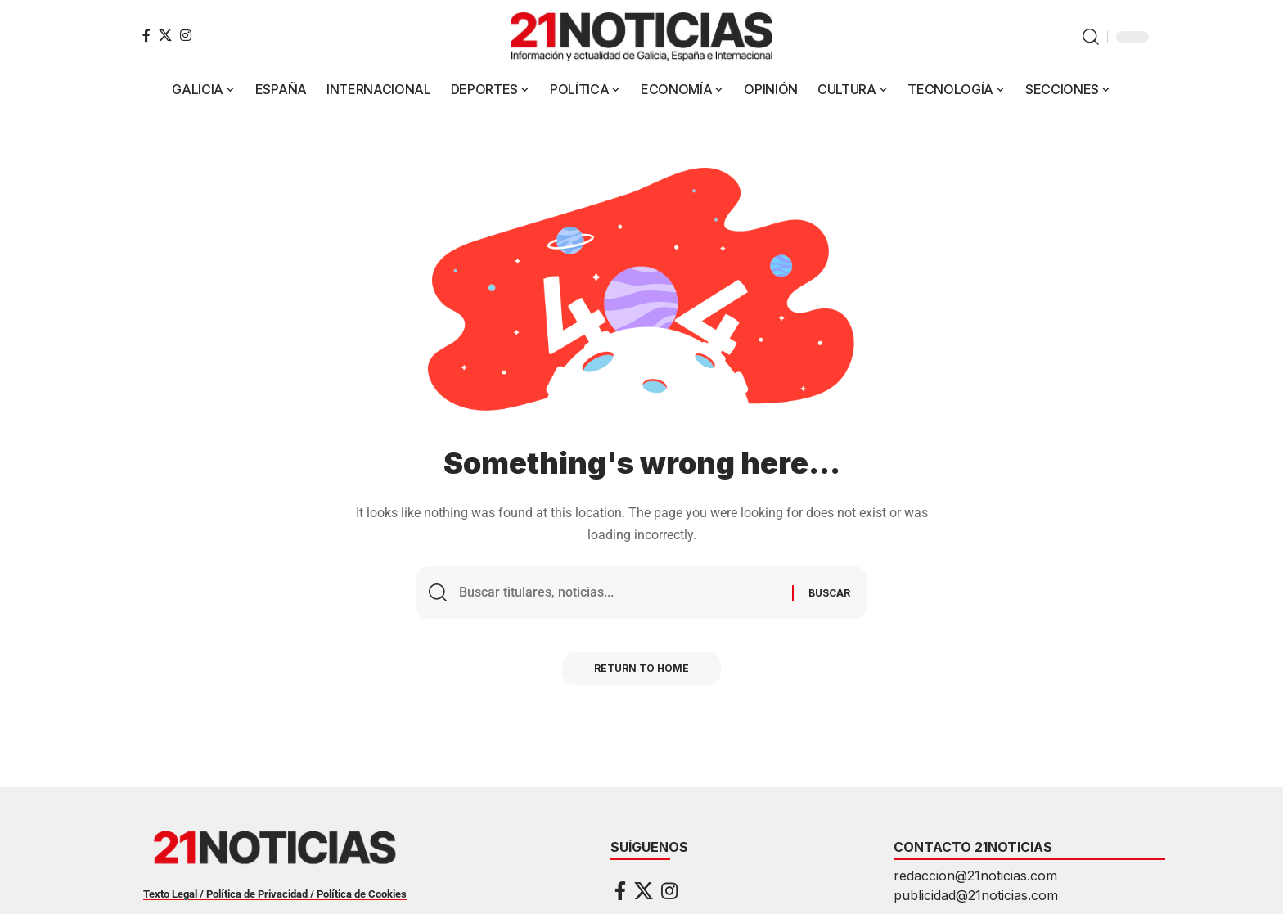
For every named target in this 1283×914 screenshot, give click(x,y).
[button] (1091, 37)
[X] (165, 35)
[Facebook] (146, 35)
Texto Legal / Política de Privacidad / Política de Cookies (275, 894)
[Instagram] (186, 35)
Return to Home (641, 669)
